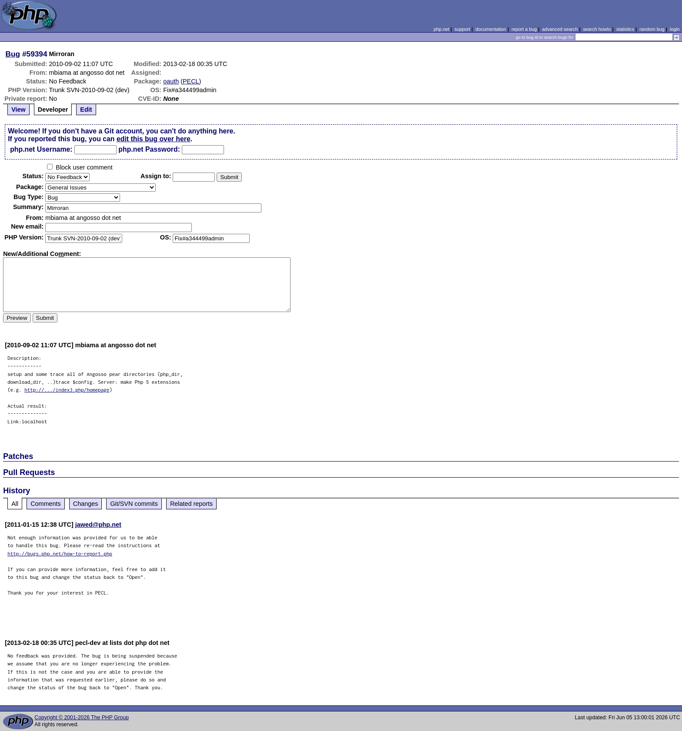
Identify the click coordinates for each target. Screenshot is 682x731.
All (14, 503)
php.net (441, 29)
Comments (45, 503)
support (462, 29)
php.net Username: (41, 149)
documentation (490, 29)
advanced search (560, 29)
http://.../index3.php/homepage (66, 389)
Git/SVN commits (134, 503)
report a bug (524, 29)
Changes (85, 503)
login (675, 29)
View (18, 109)
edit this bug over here (154, 139)
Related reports (191, 503)
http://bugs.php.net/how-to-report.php (59, 553)
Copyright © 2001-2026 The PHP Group (81, 717)
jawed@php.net (98, 524)
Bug (13, 54)
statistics (625, 29)
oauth (171, 81)
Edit (86, 109)
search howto (597, 29)
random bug (652, 29)
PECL (191, 81)
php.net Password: (149, 149)
